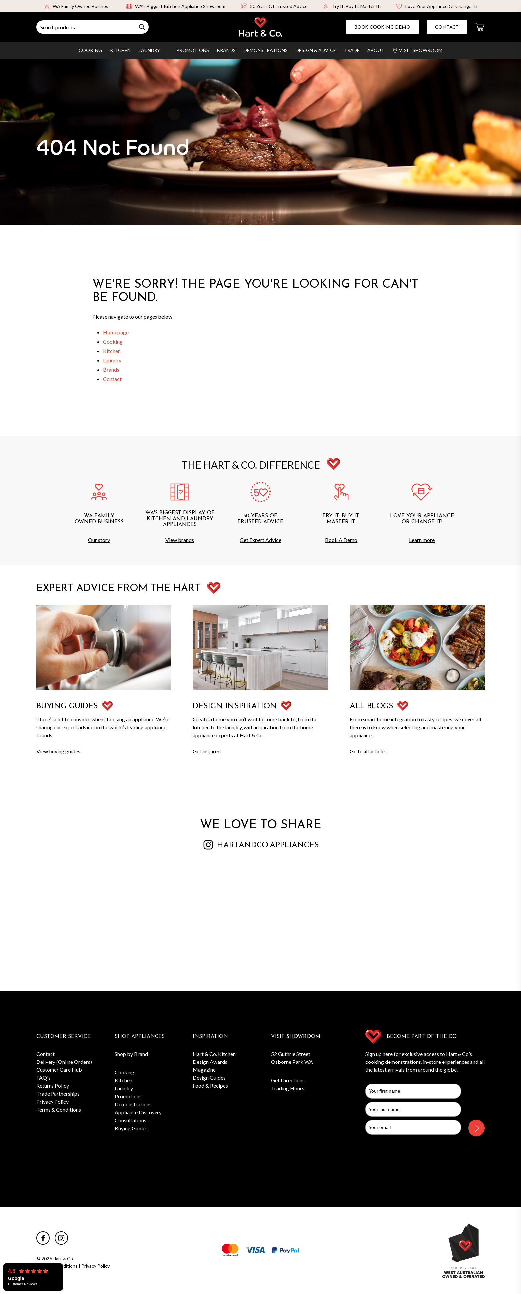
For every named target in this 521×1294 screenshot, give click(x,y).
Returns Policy (52, 1085)
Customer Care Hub (59, 1069)
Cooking (90, 50)
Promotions (192, 50)
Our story (99, 540)
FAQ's (43, 1077)
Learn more (422, 540)
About (375, 50)
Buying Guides (131, 1128)
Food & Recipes (210, 1085)
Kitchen (120, 50)
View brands (179, 540)
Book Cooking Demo (382, 27)
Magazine (204, 1069)
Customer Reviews (22, 1284)
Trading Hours (287, 1088)
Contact (447, 27)
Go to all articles (368, 751)
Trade (352, 50)
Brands (226, 50)
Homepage (116, 332)
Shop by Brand (131, 1054)
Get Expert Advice (260, 540)
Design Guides (209, 1077)
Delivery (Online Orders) (64, 1062)
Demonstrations (266, 50)
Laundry (149, 50)
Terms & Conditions (58, 1109)
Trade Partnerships (58, 1093)
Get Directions (288, 1080)
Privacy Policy (52, 1101)
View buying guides (58, 751)
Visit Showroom (417, 50)
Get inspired (207, 751)
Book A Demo (341, 540)
